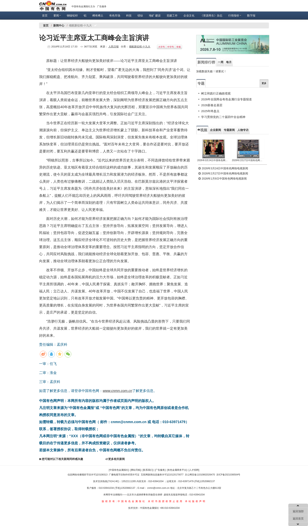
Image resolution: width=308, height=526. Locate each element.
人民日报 (113, 46)
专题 (200, 83)
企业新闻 (215, 130)
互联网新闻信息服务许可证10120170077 (162, 474)
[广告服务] (160, 470)
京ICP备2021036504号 (228, 474)
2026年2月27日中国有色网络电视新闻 (248, 160)
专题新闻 (229, 130)
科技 (129, 15)
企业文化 (188, 15)
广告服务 (101, 6)
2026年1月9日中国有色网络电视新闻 (222, 178)
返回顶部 (298, 511)
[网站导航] (135, 470)
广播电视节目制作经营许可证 (124, 474)
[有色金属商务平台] (177, 470)
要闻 (57, 15)
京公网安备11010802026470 (200, 474)
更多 (264, 83)
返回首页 (298, 518)
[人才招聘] (194, 470)
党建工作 (172, 15)
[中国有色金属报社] (119, 470)
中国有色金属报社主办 (83, 6)
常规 (178, 47)
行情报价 (234, 15)
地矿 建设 (155, 15)
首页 (45, 15)
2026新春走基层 (211, 105)
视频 (202, 130)
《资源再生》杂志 (211, 15)
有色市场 (114, 15)
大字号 (161, 47)
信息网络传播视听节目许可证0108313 (87, 474)
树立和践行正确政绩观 (216, 93)
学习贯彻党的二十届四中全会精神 (223, 117)
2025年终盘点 (210, 111)
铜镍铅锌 (72, 15)
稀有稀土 (97, 15)
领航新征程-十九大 (139, 46)
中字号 (170, 47)
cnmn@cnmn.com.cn (158, 488)
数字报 (251, 15)
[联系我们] (148, 470)
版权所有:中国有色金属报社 (124, 501)
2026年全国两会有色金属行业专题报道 (226, 99)
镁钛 (140, 15)
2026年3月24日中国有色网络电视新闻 (213, 160)
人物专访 (242, 130)
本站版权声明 (195, 501)
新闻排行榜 (206, 62)
